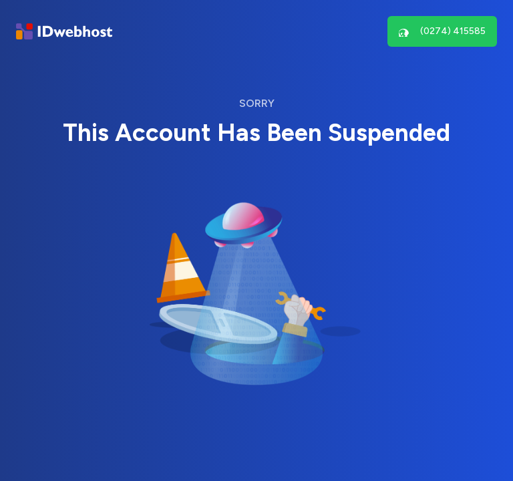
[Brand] (64, 31)
